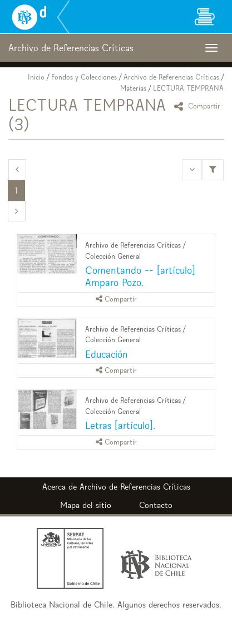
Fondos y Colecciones (84, 77)
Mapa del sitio (85, 505)
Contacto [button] (155, 505)
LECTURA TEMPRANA (188, 88)
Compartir (199, 106)
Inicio (36, 77)
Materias (133, 88)
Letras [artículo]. (120, 425)
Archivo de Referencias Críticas (171, 77)
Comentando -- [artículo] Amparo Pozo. (140, 276)
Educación (106, 354)
